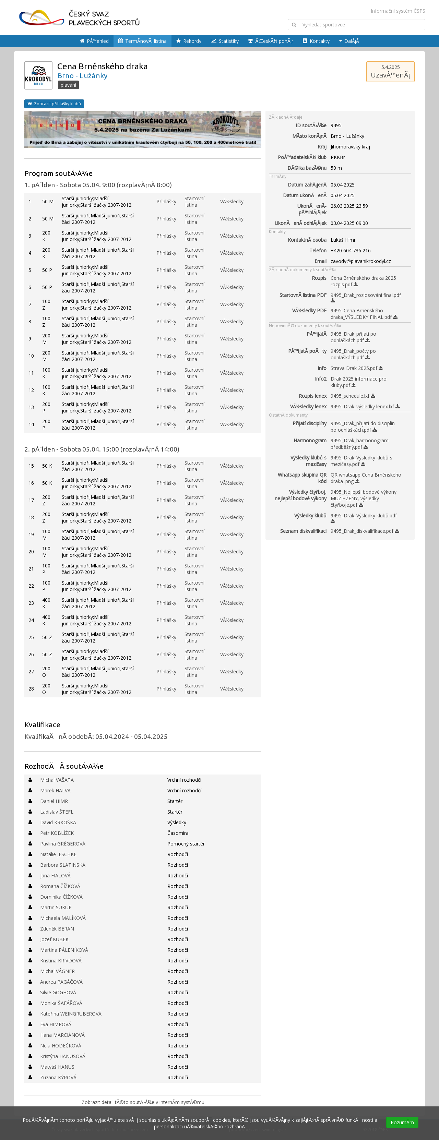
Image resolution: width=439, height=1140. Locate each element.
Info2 (321, 378)
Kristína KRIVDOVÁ (61, 960)
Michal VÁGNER (57, 971)
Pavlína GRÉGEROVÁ (62, 843)
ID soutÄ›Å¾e (311, 125)
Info (322, 368)
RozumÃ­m (402, 1122)
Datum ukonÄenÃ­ (305, 195)
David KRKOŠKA (58, 822)
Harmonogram (310, 440)
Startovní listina (194, 201)
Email (321, 261)
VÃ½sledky (232, 201)
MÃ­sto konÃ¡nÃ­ (309, 136)
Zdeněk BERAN (57, 928)
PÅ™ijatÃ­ (317, 334)
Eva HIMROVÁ (55, 1024)
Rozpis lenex (313, 396)
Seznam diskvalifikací (303, 531)
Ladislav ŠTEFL (56, 811)
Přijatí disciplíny (310, 423)
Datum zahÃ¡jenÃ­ (307, 184)
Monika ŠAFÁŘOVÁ (61, 1003)
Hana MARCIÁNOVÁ (62, 1035)
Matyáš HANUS (57, 1067)
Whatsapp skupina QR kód (302, 477)
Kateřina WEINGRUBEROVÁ (71, 1013)
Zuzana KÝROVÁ (58, 1077)
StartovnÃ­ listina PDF (303, 295)
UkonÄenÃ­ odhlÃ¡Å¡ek (301, 223)
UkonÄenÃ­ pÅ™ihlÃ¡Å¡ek (312, 209)
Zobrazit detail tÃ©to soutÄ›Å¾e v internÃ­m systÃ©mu (143, 1102)
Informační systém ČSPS (398, 11)
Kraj (322, 146)
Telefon (318, 250)
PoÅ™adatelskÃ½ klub (302, 157)
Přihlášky (166, 201)
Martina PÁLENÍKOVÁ (64, 950)
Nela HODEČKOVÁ (60, 1045)
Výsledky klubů (310, 515)
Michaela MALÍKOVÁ (63, 918)
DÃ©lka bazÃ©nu (307, 168)
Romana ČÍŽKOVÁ (60, 886)
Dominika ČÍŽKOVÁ (61, 896)
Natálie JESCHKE (58, 854)
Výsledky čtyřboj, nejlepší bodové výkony (301, 495)
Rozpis (319, 278)
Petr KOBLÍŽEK (57, 833)
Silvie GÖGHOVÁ (58, 992)
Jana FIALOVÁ (55, 875)
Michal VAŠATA (57, 780)
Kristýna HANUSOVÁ (62, 1056)
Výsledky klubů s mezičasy (308, 460)
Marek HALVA (55, 790)
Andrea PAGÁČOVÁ (61, 982)
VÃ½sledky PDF (309, 310)
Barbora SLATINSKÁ (62, 865)
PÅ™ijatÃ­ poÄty (307, 351)
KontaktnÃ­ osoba (307, 240)
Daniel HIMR (54, 801)
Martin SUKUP (56, 907)
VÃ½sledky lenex (308, 406)
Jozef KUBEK (54, 939)
